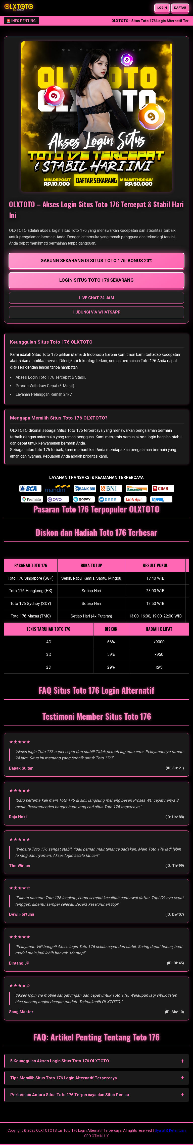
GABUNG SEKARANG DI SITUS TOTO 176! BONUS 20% (96, 260)
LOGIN (162, 8)
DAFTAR (180, 8)
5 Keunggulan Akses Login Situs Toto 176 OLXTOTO (59, 1061)
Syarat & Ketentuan (170, 1130)
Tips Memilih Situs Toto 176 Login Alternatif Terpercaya (63, 1078)
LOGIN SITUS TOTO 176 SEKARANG (96, 280)
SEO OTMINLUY (96, 1136)
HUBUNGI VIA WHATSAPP (97, 312)
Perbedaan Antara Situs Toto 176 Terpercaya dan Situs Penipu (69, 1094)
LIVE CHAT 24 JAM (96, 297)
